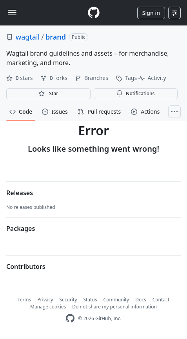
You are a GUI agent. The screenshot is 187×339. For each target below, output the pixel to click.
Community (116, 299)
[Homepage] (93, 12)
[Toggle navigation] (12, 12)
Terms (24, 299)
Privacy (45, 299)
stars (20, 78)
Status (90, 299)
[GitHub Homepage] (70, 318)
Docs (140, 299)
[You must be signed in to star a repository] (48, 93)
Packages (20, 228)
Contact (161, 299)
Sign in (151, 12)
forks (54, 78)
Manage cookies (48, 306)
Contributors (25, 266)
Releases (19, 193)
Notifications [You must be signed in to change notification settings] (135, 93)
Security (68, 299)
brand (55, 37)
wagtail (28, 37)
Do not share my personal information (114, 306)
